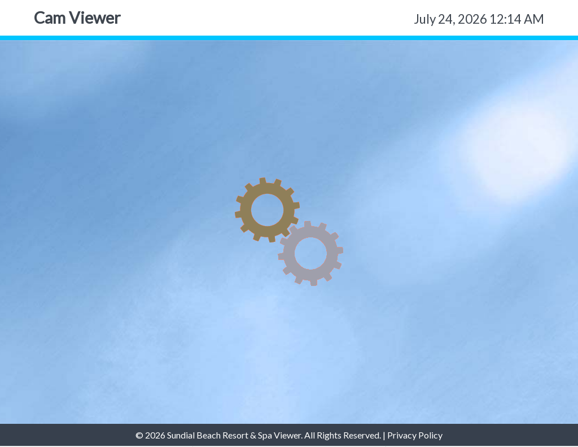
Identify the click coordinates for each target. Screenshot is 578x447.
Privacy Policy (415, 434)
